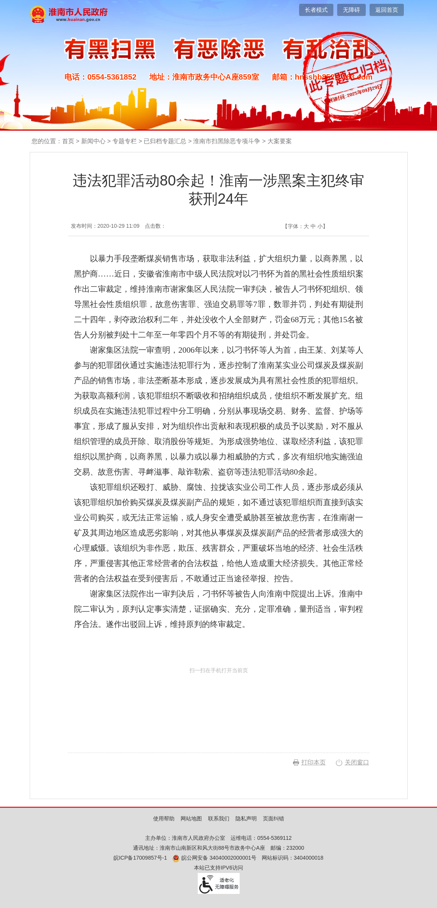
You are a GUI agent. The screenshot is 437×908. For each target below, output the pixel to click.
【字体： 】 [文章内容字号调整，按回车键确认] (305, 226)
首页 (68, 141)
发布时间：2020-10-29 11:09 (105, 226)
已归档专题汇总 (165, 141)
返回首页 (386, 9)
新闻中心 (93, 141)
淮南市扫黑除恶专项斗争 (226, 141)
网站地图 (191, 818)
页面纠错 (273, 818)
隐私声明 (246, 818)
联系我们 (218, 818)
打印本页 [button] (313, 762)
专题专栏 (124, 141)
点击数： (155, 226)
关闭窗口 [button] (357, 762)
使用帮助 (163, 818)
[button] (316, 10)
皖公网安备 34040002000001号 (214, 858)
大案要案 (279, 141)
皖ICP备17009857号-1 (140, 858)
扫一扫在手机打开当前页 (218, 703)
